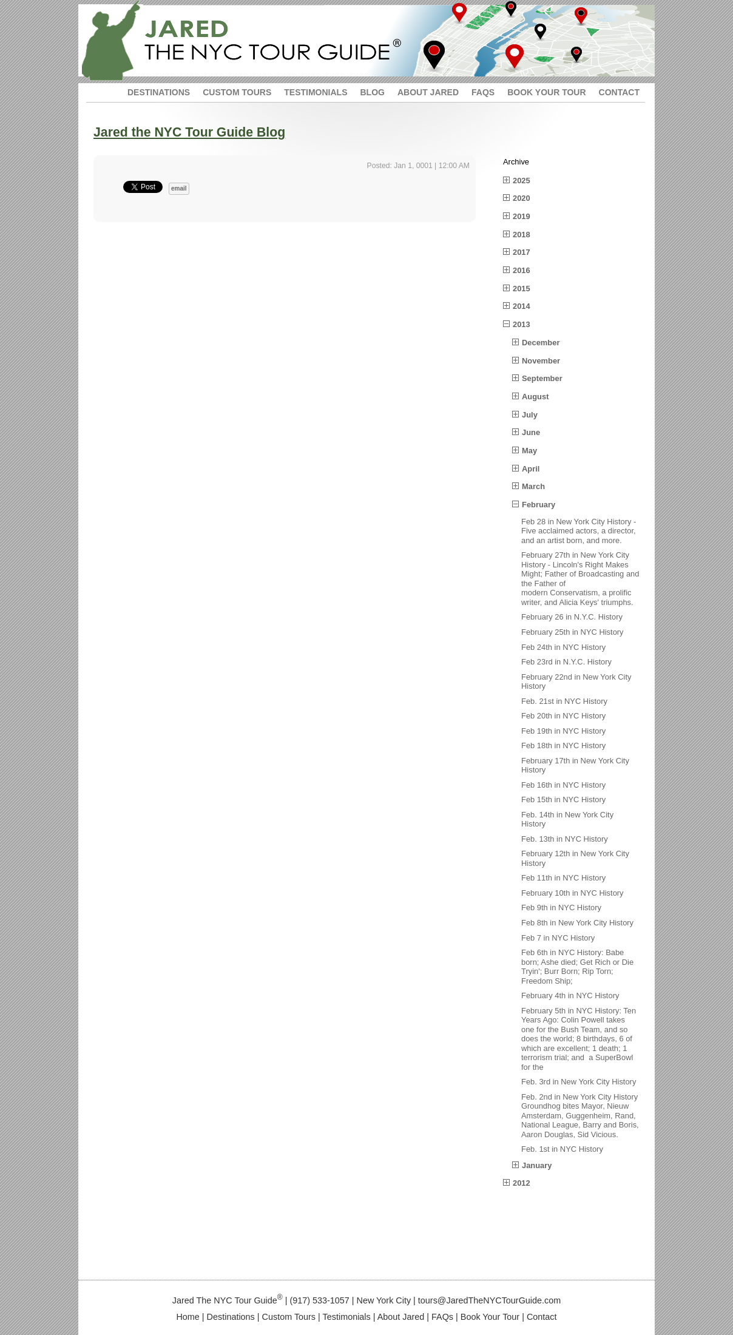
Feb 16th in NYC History (563, 784)
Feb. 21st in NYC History (564, 701)
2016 (521, 270)
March (533, 486)
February (538, 504)
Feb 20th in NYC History (563, 715)
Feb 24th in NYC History (563, 647)
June (531, 432)
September (542, 378)
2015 (521, 288)
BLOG (372, 92)
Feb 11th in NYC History (563, 877)
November (541, 360)
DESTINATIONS (158, 92)
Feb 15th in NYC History (563, 799)
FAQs (442, 1317)
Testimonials (347, 1317)
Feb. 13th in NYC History (564, 838)
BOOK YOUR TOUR (546, 92)
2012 (521, 1183)
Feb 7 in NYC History (558, 937)
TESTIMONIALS (315, 92)
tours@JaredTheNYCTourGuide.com (489, 1300)
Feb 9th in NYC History (561, 907)
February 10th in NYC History (572, 892)
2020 (521, 198)
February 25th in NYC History (572, 632)
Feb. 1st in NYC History (562, 1149)
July (530, 414)
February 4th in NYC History (570, 995)
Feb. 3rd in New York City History (578, 1081)
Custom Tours (289, 1317)
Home (187, 1317)
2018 (521, 234)
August (535, 396)
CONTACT (619, 92)
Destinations (231, 1317)
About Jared (401, 1317)
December (540, 342)
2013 (521, 324)
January (537, 1165)
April (530, 468)
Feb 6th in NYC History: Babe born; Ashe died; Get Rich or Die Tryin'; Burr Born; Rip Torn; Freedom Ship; (577, 966)
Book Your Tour (490, 1317)
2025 (521, 180)
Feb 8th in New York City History (577, 922)
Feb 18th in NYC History (563, 745)
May (529, 450)
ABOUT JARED (428, 92)
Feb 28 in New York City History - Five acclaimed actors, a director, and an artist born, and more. (578, 531)
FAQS (483, 92)
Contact (542, 1317)
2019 (521, 216)
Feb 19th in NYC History (563, 730)
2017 (521, 252)
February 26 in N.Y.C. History (572, 616)
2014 (521, 306)
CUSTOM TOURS (237, 92)
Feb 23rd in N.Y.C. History (566, 661)
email (179, 188)
